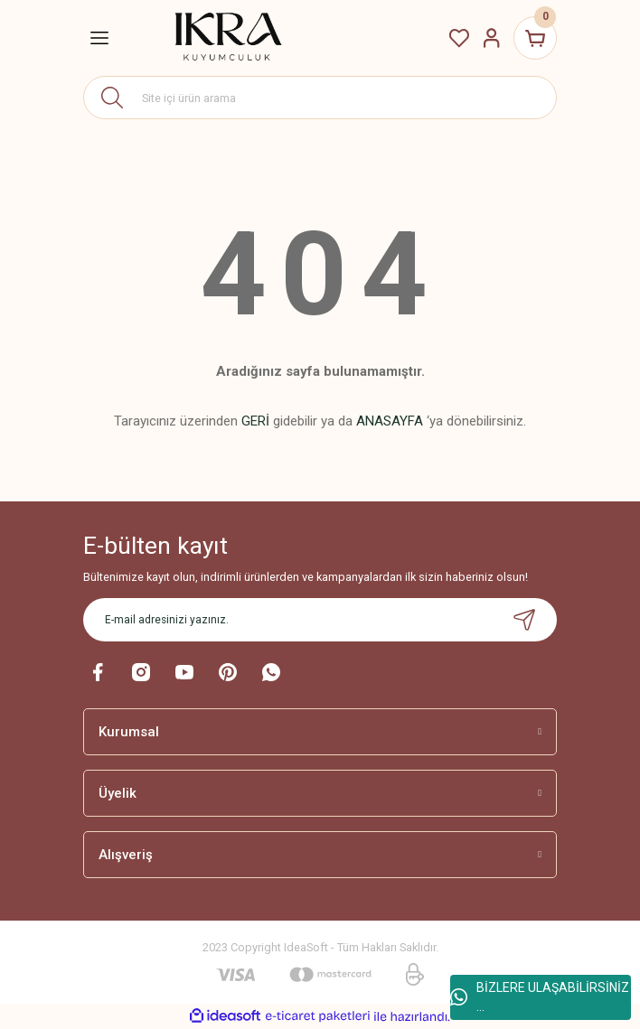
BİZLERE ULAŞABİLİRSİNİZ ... (539, 997)
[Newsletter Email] (320, 619)
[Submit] (524, 619)
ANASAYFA (389, 421)
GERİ (255, 421)
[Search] (320, 97)
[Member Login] (492, 38)
